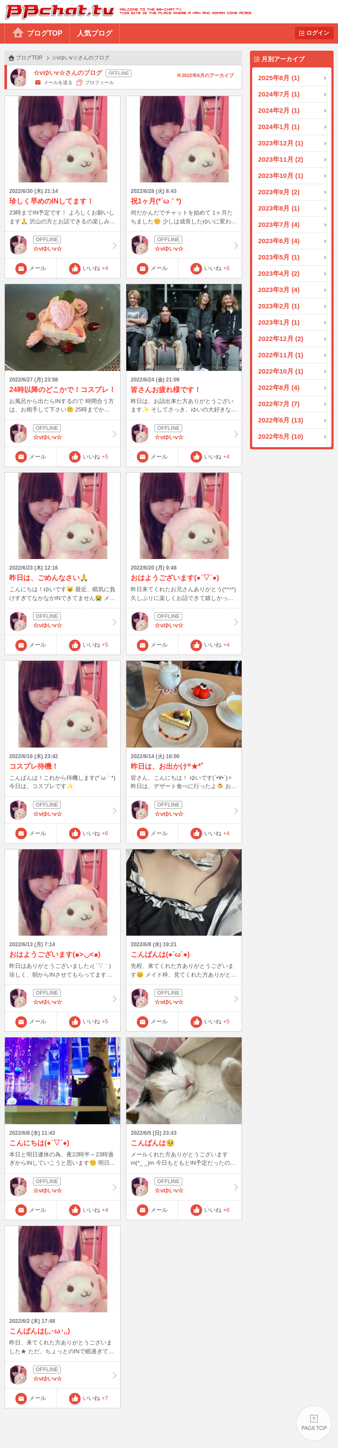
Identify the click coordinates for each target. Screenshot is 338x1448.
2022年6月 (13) (281, 420)
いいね (95, 268)
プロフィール (99, 82)
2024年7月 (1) (279, 94)
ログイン (317, 33)
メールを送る (58, 82)
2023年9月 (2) (279, 192)
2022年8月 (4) (279, 387)
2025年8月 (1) (279, 77)
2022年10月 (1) (281, 371)
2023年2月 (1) (279, 306)
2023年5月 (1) (279, 257)
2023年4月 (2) (279, 273)
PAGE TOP (314, 1424)
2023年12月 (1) (281, 143)
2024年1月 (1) (279, 126)
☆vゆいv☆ (62, 245)
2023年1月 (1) (279, 322)
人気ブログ (94, 33)
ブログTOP (44, 33)
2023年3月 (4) (279, 289)
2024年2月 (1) (279, 110)
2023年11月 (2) (281, 159)
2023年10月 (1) (281, 175)
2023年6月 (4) (279, 240)
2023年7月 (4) (279, 224)
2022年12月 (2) (281, 338)
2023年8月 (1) (279, 208)
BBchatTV (125, 11)
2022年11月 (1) (281, 355)
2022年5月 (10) (281, 436)
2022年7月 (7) (279, 403)
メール (37, 268)
